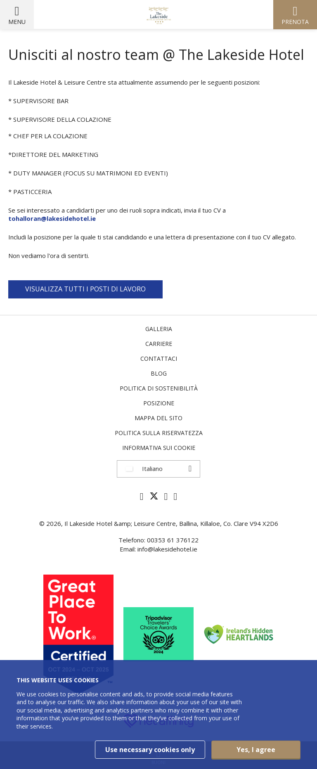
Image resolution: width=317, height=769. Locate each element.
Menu (17, 22)
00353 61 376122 (173, 540)
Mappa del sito (158, 418)
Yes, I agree (256, 749)
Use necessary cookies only (150, 749)
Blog (159, 373)
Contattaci (158, 358)
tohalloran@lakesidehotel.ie (52, 218)
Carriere (158, 344)
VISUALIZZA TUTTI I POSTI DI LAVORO (85, 288)
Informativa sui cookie (158, 448)
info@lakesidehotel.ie (167, 549)
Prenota (295, 22)
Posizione (158, 403)
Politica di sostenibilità (159, 388)
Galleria (158, 329)
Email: (128, 549)
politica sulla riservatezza (159, 433)
